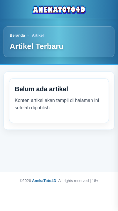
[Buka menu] (9, 9)
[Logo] (59, 9)
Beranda (17, 35)
